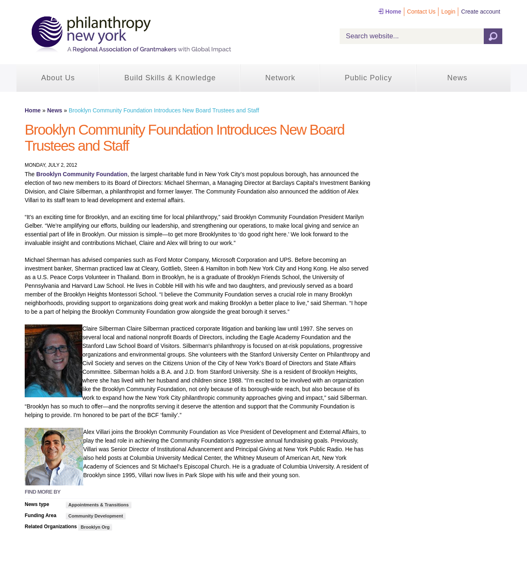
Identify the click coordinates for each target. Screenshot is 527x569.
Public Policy (368, 78)
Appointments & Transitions (98, 504)
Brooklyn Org (95, 527)
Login (448, 11)
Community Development (95, 515)
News (457, 78)
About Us (58, 78)
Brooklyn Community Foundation (82, 174)
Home (393, 11)
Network (280, 78)
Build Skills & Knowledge (170, 78)
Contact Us (421, 11)
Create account (480, 11)
